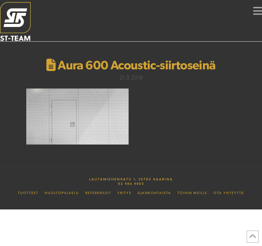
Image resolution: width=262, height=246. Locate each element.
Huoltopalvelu (62, 193)
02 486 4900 (131, 183)
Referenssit (98, 193)
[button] (257, 10)
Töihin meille (192, 193)
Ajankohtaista (154, 193)
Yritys (124, 193)
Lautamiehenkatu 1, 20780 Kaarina (131, 179)
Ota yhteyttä (229, 193)
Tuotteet (28, 193)
